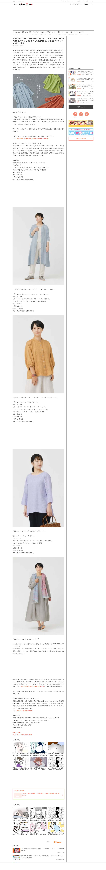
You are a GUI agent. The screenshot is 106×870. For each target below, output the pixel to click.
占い (81, 1)
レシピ (69, 1)
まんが (78, 1)
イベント (54, 32)
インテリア (35, 32)
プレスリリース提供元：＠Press (22, 734)
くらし (65, 1)
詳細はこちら (17, 732)
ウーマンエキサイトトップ (77, 4)
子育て (62, 1)
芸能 (59, 32)
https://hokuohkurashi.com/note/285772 (32, 686)
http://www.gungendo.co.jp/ (24, 710)
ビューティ (73, 1)
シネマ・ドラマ (74, 32)
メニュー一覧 (90, 1)
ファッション (64, 32)
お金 (26, 32)
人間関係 (48, 32)
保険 (30, 32)
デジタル (81, 32)
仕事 (23, 32)
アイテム (42, 32)
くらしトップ (16, 32)
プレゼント (85, 1)
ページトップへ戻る (81, 138)
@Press (22, 45)
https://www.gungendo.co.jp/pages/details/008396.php (32, 138)
